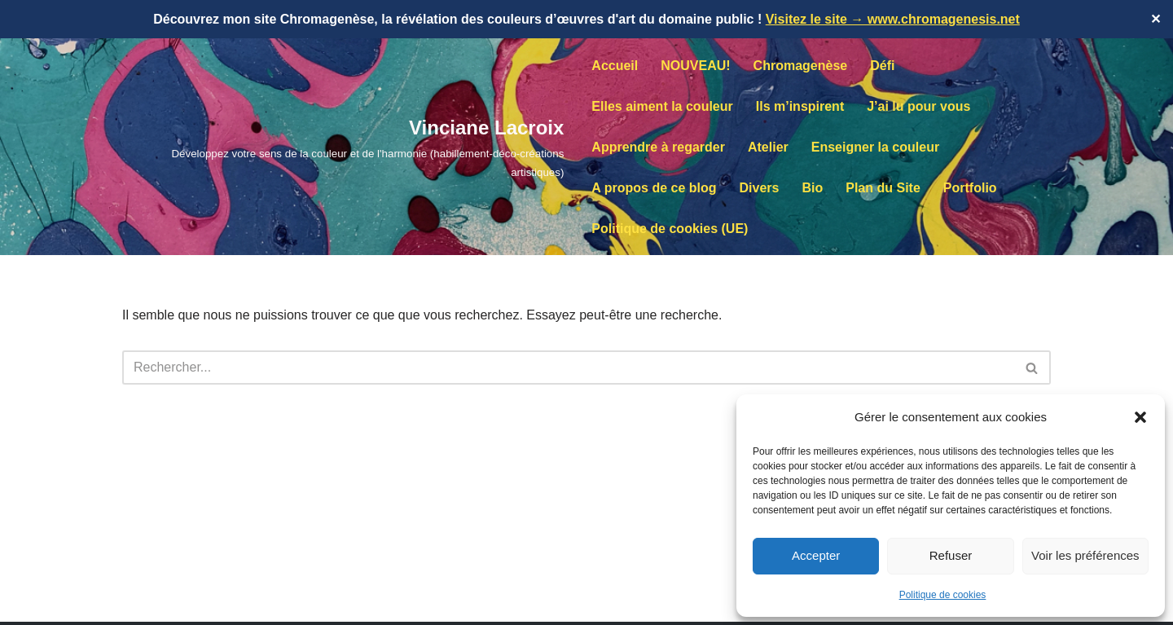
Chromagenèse (800, 66)
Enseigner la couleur (875, 147)
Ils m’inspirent (800, 106)
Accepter (816, 555)
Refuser (951, 555)
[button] (1140, 417)
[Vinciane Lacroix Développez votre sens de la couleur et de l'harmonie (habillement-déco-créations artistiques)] (343, 147)
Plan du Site (883, 188)
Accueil (614, 66)
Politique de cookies (942, 595)
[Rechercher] (568, 367)
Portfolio (970, 188)
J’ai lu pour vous (918, 106)
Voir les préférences (1085, 555)
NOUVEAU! (695, 66)
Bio (812, 188)
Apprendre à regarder (658, 147)
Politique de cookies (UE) (669, 228)
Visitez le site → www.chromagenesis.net (893, 19)
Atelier (768, 147)
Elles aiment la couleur (661, 106)
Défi (882, 66)
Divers (760, 188)
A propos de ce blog (653, 188)
